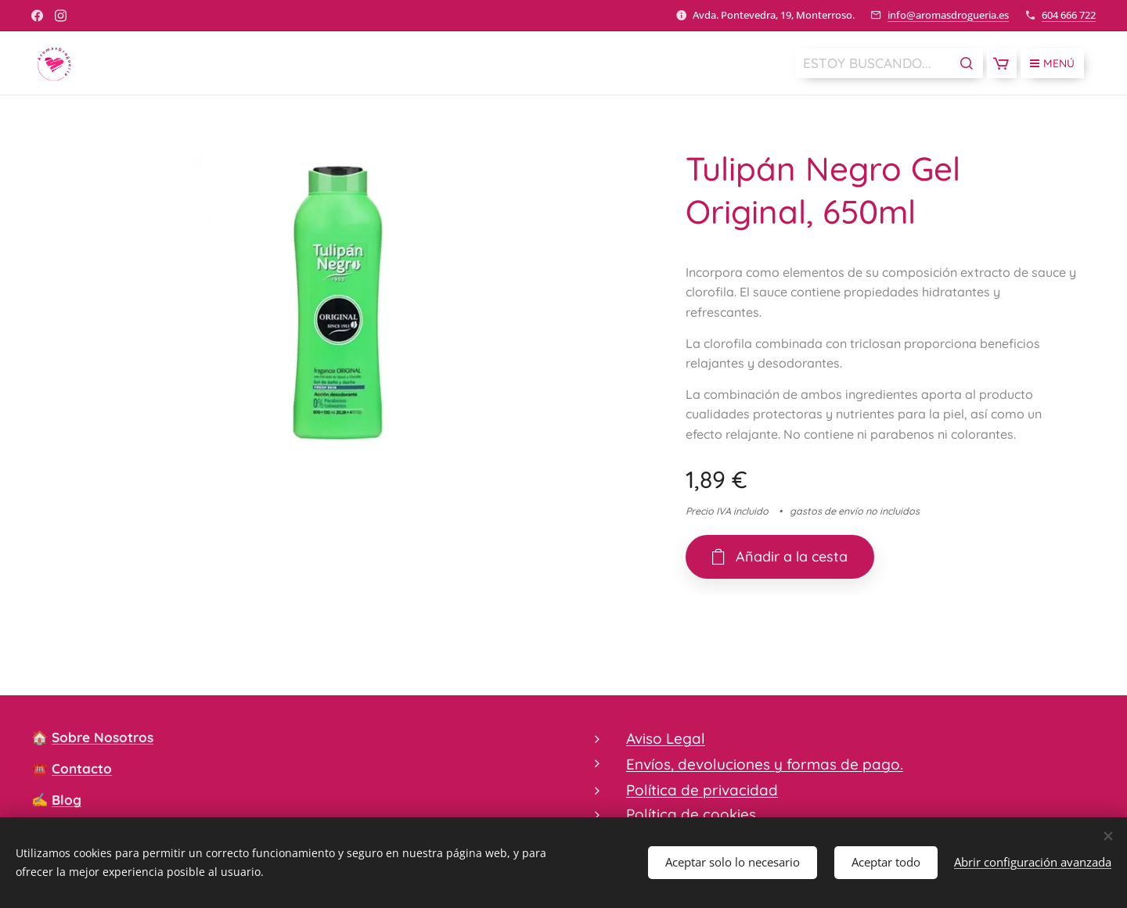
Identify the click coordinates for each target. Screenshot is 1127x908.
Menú (1052, 63)
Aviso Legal (665, 738)
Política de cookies (691, 814)
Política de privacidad (702, 790)
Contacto (82, 768)
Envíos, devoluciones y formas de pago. (764, 764)
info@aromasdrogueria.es (948, 15)
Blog (66, 799)
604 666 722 (1069, 15)
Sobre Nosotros (102, 737)
